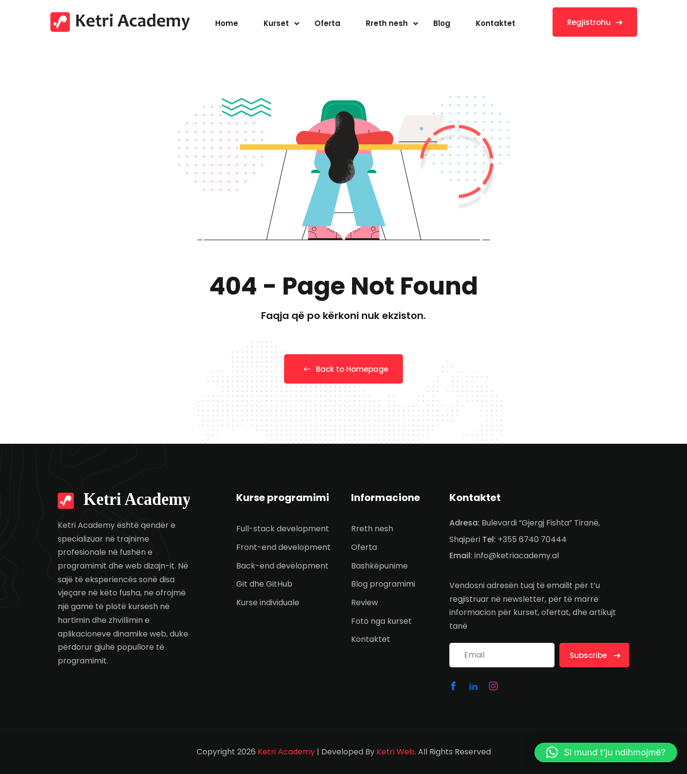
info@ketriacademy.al (516, 555)
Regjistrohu (594, 22)
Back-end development (282, 565)
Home (226, 23)
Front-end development (283, 547)
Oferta (327, 23)
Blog (441, 23)
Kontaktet (495, 23)
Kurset (276, 23)
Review (364, 602)
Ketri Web (396, 751)
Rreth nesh (387, 23)
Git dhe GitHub (264, 584)
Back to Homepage (343, 369)
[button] (605, 752)
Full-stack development (282, 528)
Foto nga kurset (381, 621)
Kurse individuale (267, 602)
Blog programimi (383, 584)
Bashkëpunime (379, 565)
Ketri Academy (286, 751)
